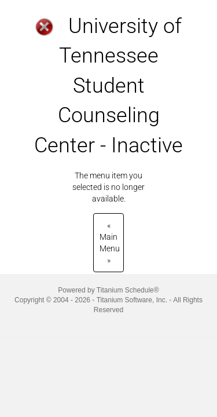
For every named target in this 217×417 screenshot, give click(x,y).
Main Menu (110, 242)
